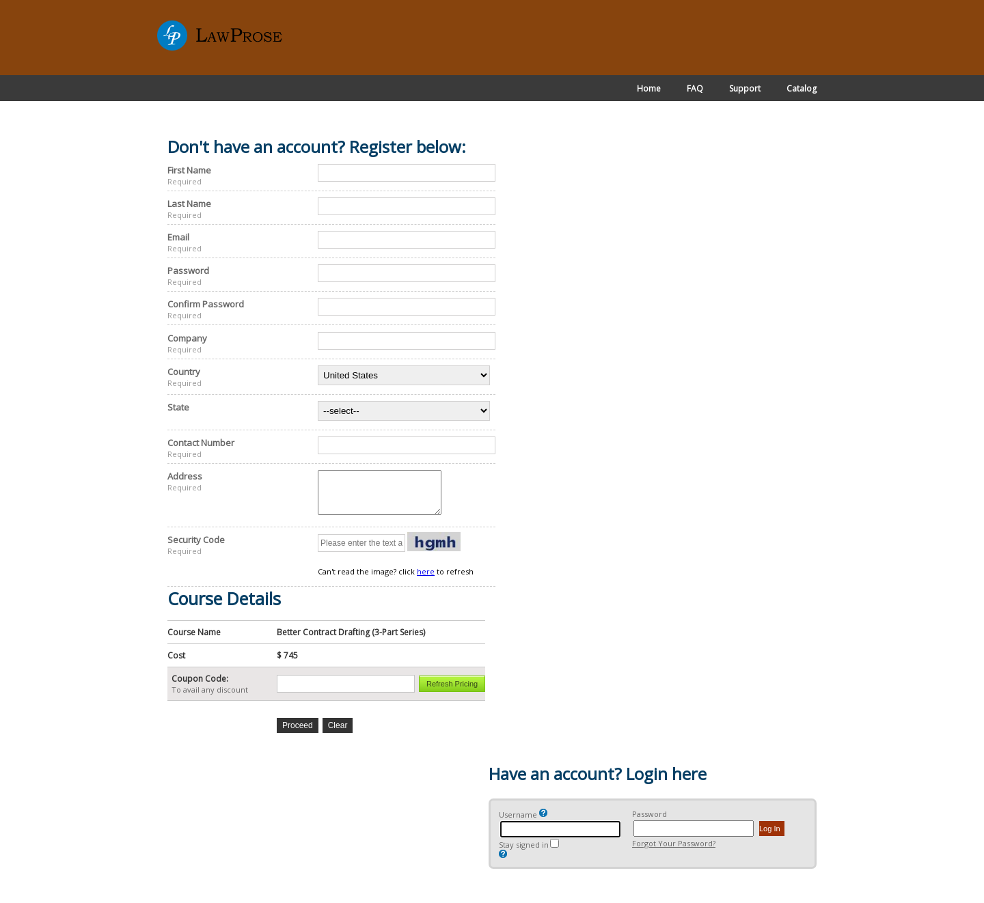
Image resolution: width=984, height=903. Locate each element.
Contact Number (200, 442)
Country (183, 371)
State (178, 407)
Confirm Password (205, 304)
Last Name (189, 203)
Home (649, 88)
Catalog (802, 88)
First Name (189, 170)
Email (178, 237)
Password (188, 270)
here (426, 579)
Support (745, 88)
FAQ (695, 88)
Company (187, 338)
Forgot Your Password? (673, 851)
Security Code (196, 548)
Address (184, 476)
